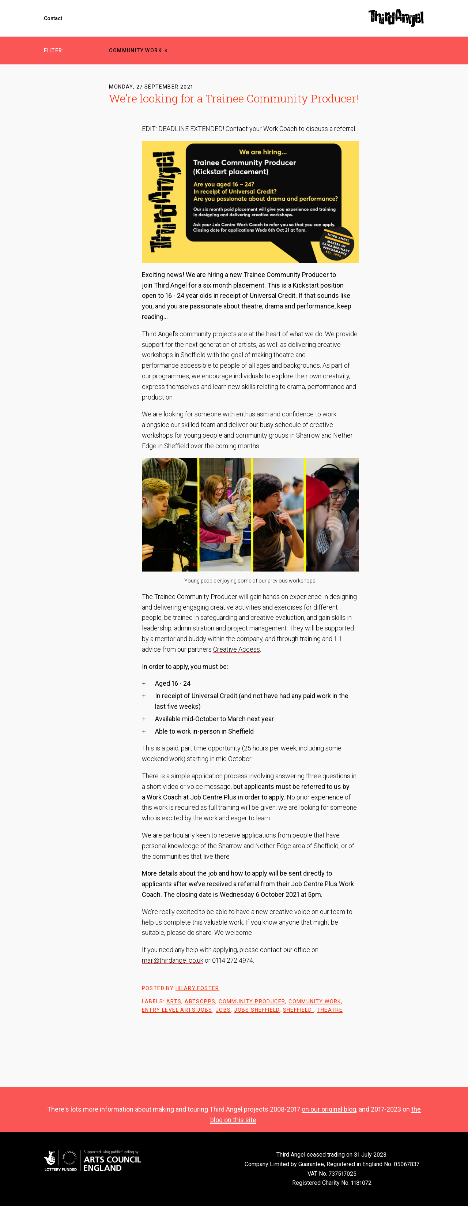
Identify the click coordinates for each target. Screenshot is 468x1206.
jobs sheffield (257, 1010)
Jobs (223, 1010)
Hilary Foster (197, 988)
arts (174, 1001)
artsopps (200, 1001)
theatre (330, 1010)
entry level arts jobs (177, 1010)
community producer (252, 1001)
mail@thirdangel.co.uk (172, 960)
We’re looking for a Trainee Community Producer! (233, 98)
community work (135, 50)
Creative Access (236, 649)
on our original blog (329, 1109)
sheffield (298, 1010)
